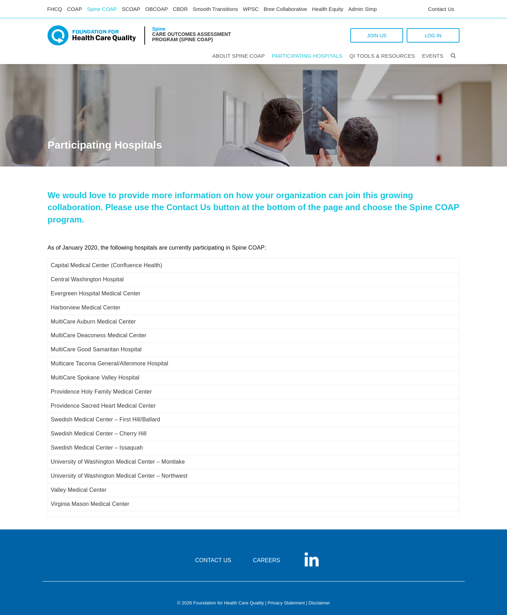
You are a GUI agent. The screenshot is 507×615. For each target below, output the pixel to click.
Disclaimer (319, 602)
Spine (158, 29)
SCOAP (131, 9)
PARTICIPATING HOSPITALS (307, 56)
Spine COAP (102, 9)
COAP (74, 9)
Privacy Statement (286, 602)
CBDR (180, 9)
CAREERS (266, 560)
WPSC (251, 9)
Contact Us (441, 9)
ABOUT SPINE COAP (238, 56)
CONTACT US (213, 560)
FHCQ (54, 9)
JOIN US (376, 35)
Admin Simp (362, 9)
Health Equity (327, 9)
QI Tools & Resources (382, 56)
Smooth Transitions (215, 9)
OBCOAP (156, 9)
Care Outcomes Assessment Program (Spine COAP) (191, 36)
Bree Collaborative (285, 9)
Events (432, 56)
